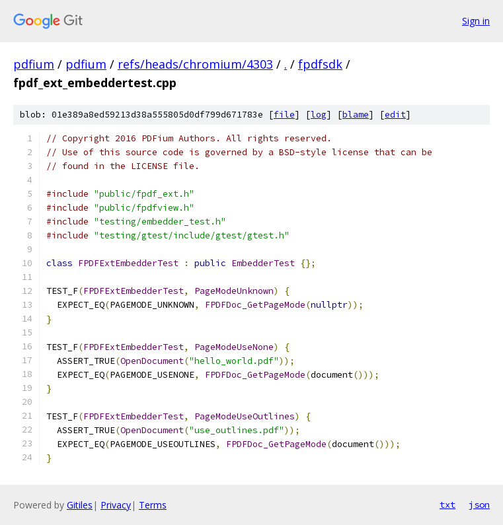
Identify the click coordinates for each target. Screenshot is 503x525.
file (284, 114)
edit (395, 114)
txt (447, 504)
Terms (153, 505)
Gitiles (80, 505)
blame (355, 114)
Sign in (476, 21)
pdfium (33, 64)
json (479, 504)
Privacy (115, 505)
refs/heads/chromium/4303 (195, 64)
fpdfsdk (320, 64)
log (319, 114)
